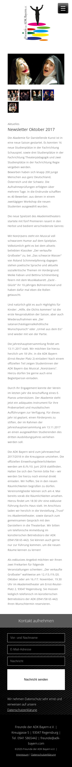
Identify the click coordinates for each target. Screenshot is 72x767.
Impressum (22, 754)
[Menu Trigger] (63, 8)
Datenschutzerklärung (22, 710)
